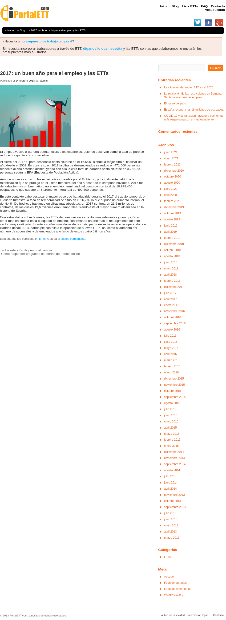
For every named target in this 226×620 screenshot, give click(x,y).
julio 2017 (170, 293)
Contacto (218, 615)
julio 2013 (170, 513)
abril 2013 (170, 531)
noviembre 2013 (174, 494)
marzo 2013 (171, 537)
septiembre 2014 (175, 464)
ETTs (42, 238)
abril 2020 (170, 195)
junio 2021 (171, 152)
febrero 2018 (172, 280)
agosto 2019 (172, 219)
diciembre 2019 (174, 207)
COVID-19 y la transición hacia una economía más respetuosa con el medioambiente (193, 117)
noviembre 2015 (174, 384)
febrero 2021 (172, 164)
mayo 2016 (171, 348)
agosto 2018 (172, 256)
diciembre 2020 (174, 170)
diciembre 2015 (174, 378)
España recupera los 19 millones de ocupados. (194, 109)
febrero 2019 (172, 238)
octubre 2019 (172, 213)
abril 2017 (170, 299)
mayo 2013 (171, 525)
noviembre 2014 (174, 458)
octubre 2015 (172, 391)
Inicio (10, 30)
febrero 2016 (172, 366)
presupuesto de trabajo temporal (47, 41)
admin (44, 80)
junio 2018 (171, 262)
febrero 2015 (172, 439)
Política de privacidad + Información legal (183, 615)
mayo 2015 (171, 421)
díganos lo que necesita (102, 48)
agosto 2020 (172, 182)
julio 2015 (170, 409)
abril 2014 (170, 488)
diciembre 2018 (174, 244)
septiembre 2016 (175, 323)
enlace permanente (73, 238)
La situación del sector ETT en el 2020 (188, 87)
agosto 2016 (172, 329)
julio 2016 (170, 335)
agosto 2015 (172, 403)
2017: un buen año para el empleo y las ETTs (58, 30)
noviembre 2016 (174, 311)
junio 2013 (171, 519)
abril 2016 (170, 354)
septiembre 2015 (175, 397)
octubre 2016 (172, 317)
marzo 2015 (171, 433)
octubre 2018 (172, 250)
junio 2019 (171, 225)
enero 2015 (171, 445)
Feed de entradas (175, 582)
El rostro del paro (175, 103)
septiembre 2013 (175, 507)
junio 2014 (171, 482)
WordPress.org (173, 594)
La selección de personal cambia (26, 250)
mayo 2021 (171, 158)
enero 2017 (171, 305)
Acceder (169, 576)
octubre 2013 (172, 501)
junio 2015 (171, 415)
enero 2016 (171, 372)
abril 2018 (170, 274)
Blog (22, 30)
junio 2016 (171, 341)
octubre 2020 (172, 176)
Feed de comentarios (177, 589)
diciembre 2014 (174, 452)
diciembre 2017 (174, 287)
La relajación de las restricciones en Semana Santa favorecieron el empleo (193, 95)
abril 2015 (170, 427)
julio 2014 (170, 476)
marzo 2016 (171, 360)
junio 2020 (171, 188)
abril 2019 (170, 231)
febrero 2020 (172, 201)
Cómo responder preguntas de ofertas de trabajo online (42, 254)
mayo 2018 (171, 268)
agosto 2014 (172, 470)
